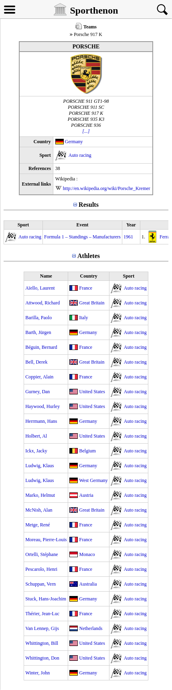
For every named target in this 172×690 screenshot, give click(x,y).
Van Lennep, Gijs (42, 628)
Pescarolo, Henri (41, 569)
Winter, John (37, 673)
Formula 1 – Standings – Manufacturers (82, 237)
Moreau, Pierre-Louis (46, 539)
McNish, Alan (38, 510)
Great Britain (91, 303)
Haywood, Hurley (42, 406)
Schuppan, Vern (40, 584)
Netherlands (90, 628)
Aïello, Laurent (40, 288)
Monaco (87, 554)
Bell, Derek (36, 362)
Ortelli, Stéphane (41, 554)
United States (92, 391)
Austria (86, 495)
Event (82, 225)
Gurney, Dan (37, 391)
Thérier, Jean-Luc (42, 613)
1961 (128, 237)
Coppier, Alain (39, 377)
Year (131, 225)
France (85, 288)
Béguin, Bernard (41, 347)
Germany (74, 141)
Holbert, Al (36, 436)
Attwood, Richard (42, 303)
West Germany (93, 480)
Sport (23, 225)
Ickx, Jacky (36, 451)
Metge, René (37, 525)
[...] (85, 131)
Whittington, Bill (41, 643)
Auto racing (80, 155)
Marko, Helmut (40, 495)
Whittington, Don (42, 658)
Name (46, 276)
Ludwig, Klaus (39, 465)
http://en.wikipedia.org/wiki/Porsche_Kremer (106, 188)
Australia (88, 584)
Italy (83, 317)
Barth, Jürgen (38, 332)
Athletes (88, 255)
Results (89, 204)
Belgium (87, 451)
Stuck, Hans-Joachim (45, 599)
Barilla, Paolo (38, 317)
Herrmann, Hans (41, 421)
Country (88, 276)
